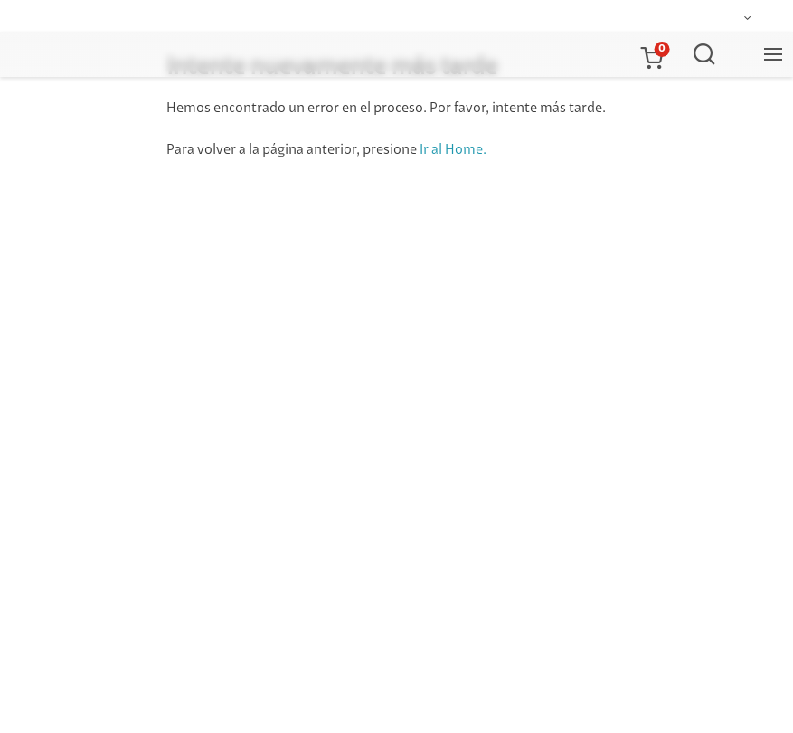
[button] (651, 54)
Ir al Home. (453, 150)
